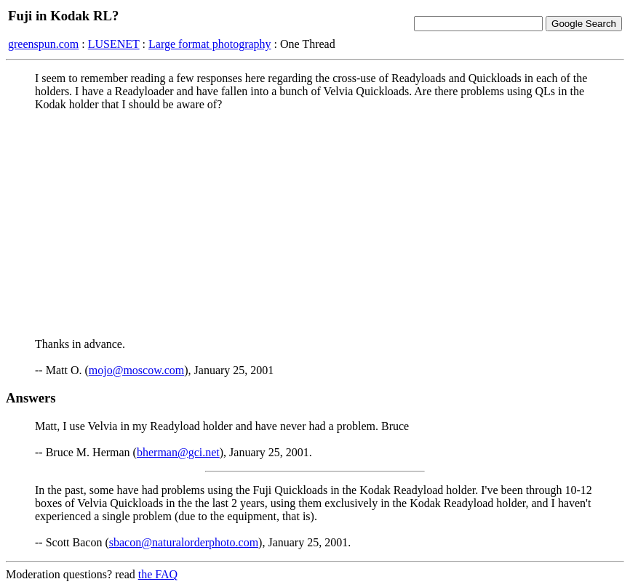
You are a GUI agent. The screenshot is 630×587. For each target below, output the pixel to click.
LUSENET (114, 44)
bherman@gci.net (178, 452)
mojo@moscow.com (136, 370)
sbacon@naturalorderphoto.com (183, 542)
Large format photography (209, 44)
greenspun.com (43, 44)
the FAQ (158, 574)
